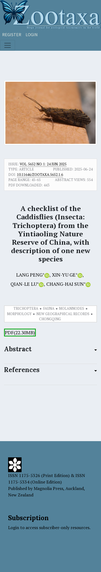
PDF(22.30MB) (20, 332)
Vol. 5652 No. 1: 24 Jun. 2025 (43, 164)
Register (11, 34)
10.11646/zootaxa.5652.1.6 (40, 174)
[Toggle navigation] (7, 45)
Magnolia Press (48, 488)
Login (32, 34)
